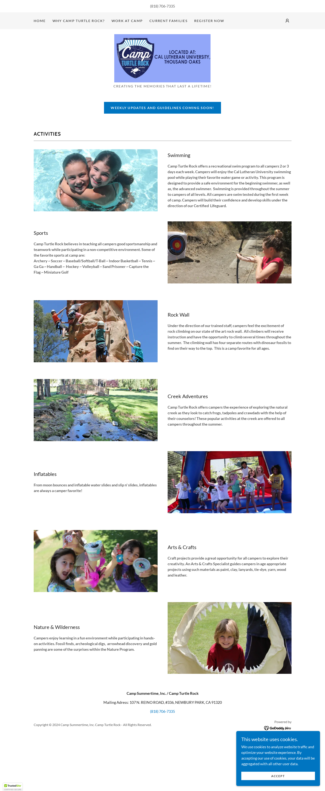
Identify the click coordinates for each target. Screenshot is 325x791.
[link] (162, 58)
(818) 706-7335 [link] (162, 6)
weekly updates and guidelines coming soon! (162, 108)
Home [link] (40, 21)
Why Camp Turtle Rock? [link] (79, 21)
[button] (287, 21)
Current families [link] (168, 21)
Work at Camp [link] (127, 21)
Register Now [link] (209, 21)
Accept (278, 779)
